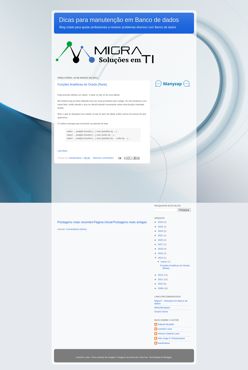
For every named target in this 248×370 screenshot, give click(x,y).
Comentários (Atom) (76, 229)
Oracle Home (161, 311)
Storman (143, 357)
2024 (161, 226)
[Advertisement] (102, 191)
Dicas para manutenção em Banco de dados (119, 19)
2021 (161, 235)
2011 (161, 279)
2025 (161, 222)
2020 (161, 240)
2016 (161, 249)
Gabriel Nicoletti (166, 324)
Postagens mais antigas (130, 222)
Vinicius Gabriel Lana (168, 333)
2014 (161, 253)
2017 (161, 244)
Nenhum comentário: (104, 158)
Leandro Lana (165, 329)
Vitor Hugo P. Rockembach (171, 338)
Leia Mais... (63, 151)
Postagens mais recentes (75, 222)
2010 (161, 283)
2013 (161, 257)
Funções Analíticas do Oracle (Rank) (82, 84)
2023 (161, 231)
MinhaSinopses (162, 307)
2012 (161, 275)
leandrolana (164, 343)
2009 (161, 288)
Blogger (168, 357)
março (164, 261)
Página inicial (103, 222)
